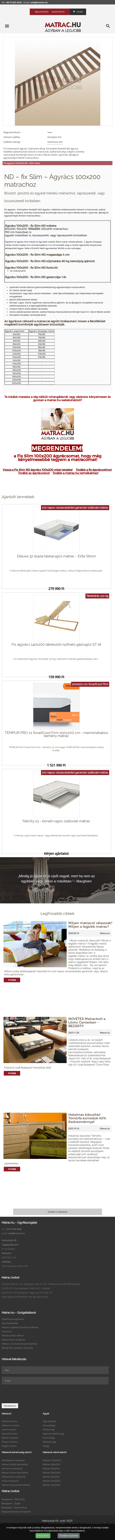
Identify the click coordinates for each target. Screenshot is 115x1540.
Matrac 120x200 (51, 1480)
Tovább (12, 980)
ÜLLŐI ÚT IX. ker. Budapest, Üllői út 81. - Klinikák (26, 1288)
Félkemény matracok (13, 1476)
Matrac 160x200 (51, 1464)
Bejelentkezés (41, 11)
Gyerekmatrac (10, 1433)
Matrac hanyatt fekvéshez (16, 1485)
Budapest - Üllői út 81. (13, 1499)
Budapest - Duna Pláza (14, 1507)
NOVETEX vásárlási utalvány (17, 1347)
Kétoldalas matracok (13, 1460)
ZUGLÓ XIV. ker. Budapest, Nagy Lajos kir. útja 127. (27, 1292)
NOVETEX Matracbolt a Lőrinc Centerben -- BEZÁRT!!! (86, 1022)
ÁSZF (70, 1520)
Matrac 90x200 (51, 1476)
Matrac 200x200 (52, 1460)
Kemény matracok (12, 1468)
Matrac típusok (10, 1437)
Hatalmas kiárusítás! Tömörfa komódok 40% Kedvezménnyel (87, 1118)
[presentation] (28, 1394)
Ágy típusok (49, 1421)
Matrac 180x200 (51, 1472)
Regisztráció (58, 11)
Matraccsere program (13, 1339)
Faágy (46, 1446)
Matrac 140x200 (51, 1485)
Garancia (7, 1331)
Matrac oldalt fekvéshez (15, 1464)
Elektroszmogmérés (13, 1319)
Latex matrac (9, 1429)
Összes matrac (10, 1441)
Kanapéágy (49, 1425)
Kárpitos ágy (49, 1441)
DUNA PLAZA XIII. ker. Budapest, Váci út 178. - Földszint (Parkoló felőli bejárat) (41, 1284)
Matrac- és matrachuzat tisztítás (19, 1343)
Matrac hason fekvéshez (15, 1472)
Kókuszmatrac (10, 1421)
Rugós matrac (9, 1446)
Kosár (78, 11)
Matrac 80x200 (51, 1468)
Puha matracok (10, 1480)
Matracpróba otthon (13, 1335)
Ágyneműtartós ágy (53, 1433)
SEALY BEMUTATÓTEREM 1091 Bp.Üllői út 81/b (25, 1296)
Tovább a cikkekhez (57, 1212)
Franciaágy (49, 1437)
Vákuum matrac (10, 1425)
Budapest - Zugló (11, 1503)
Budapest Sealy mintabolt (16, 1511)
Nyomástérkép (10, 1323)
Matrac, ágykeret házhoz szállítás (20, 1327)
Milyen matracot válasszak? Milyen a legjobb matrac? (90, 924)
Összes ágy (49, 1429)
